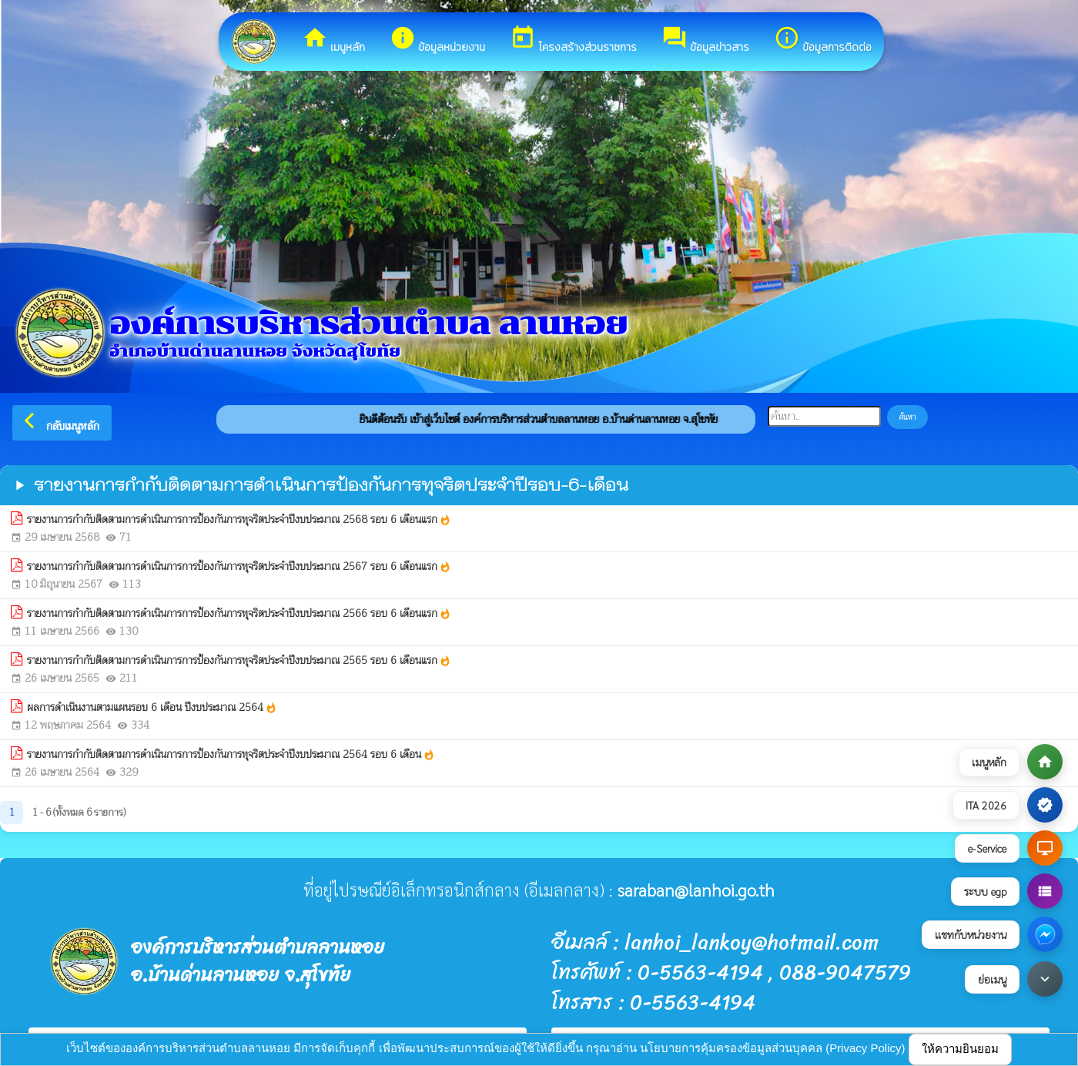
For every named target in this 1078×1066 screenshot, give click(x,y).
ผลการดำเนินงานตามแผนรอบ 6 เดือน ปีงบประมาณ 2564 (152, 707)
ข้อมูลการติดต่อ (823, 40)
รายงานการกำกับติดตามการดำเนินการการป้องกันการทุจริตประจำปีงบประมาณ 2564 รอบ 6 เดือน (231, 754)
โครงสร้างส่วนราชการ (573, 40)
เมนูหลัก (333, 40)
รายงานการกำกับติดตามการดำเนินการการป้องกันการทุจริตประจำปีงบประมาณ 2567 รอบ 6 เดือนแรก (239, 566)
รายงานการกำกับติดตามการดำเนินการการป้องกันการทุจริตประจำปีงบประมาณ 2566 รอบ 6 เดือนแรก (239, 613)
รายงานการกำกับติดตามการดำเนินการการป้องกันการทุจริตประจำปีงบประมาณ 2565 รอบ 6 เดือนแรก (239, 660)
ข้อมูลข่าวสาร (705, 40)
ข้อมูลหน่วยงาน (437, 40)
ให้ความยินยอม (960, 1048)
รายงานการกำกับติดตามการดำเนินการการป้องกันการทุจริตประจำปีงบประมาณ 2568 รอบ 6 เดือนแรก (239, 519)
